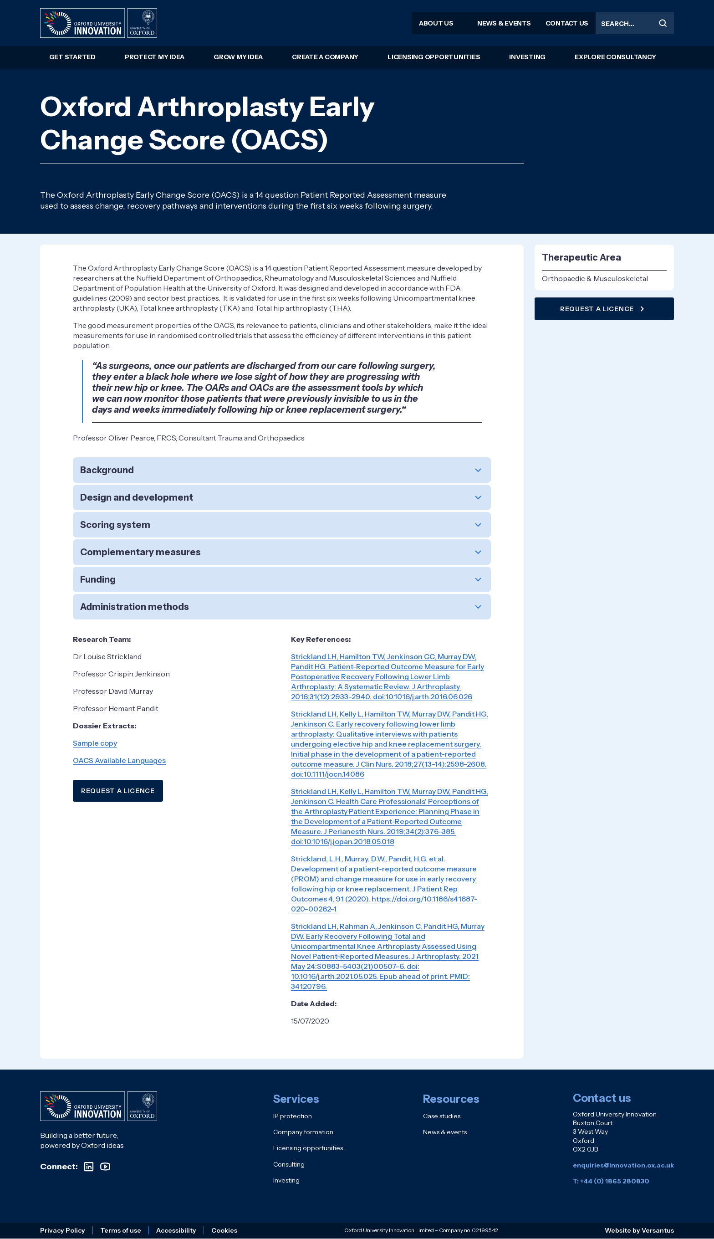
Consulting (289, 1164)
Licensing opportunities (434, 57)
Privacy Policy (62, 1230)
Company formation (303, 1132)
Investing (527, 57)
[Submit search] (663, 23)
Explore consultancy (615, 57)
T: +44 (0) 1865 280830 (611, 1181)
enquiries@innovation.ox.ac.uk (623, 1165)
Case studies (441, 1116)
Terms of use (120, 1230)
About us (436, 23)
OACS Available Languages (119, 760)
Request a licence (603, 308)
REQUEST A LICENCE (118, 791)
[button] (282, 470)
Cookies (224, 1230)
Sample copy (95, 742)
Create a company (325, 57)
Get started (72, 57)
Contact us (567, 23)
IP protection (292, 1116)
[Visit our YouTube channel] (105, 1166)
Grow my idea (238, 57)
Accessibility (176, 1230)
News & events (504, 23)
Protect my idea (154, 57)
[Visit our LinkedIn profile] (88, 1166)
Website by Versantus (639, 1230)
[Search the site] (635, 23)
